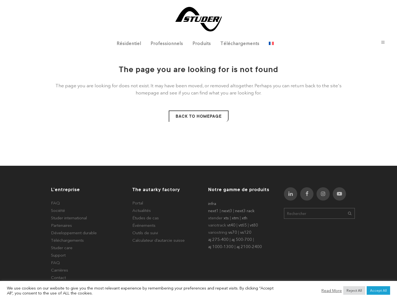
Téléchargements (67, 240)
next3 (227, 211)
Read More (331, 290)
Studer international (69, 217)
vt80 (254, 225)
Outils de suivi (145, 232)
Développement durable (74, 232)
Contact (58, 277)
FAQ (55, 203)
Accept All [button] (378, 290)
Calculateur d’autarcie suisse (158, 240)
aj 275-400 (218, 239)
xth (244, 218)
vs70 (232, 232)
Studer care (62, 247)
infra (212, 203)
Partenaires (61, 225)
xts (226, 218)
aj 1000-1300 (221, 246)
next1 (213, 211)
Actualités (141, 210)
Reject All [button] (354, 290)
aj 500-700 (242, 239)
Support (58, 255)
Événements (143, 225)
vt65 (242, 225)
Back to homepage (199, 116)
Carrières (59, 270)
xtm (235, 218)
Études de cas (145, 217)
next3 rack (244, 211)
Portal (137, 203)
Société (58, 210)
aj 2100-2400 (249, 246)
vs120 (245, 232)
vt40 (231, 225)
